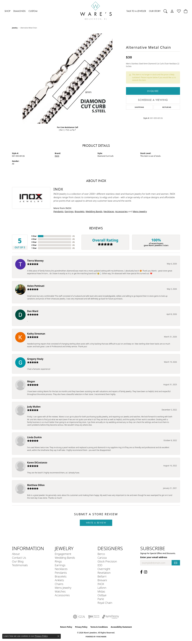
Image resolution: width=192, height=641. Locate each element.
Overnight (104, 569)
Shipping (139, 107)
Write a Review (96, 522)
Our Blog (18, 561)
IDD (100, 565)
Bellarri (102, 576)
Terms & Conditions (99, 627)
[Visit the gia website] (79, 616)
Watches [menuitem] (60, 591)
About (16, 554)
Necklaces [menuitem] (61, 569)
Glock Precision (107, 561)
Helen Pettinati (35, 285)
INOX (57, 156)
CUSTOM (33, 11)
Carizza (102, 558)
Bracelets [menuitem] (60, 576)
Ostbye (102, 595)
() (73, 236)
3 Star (34, 242)
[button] (165, 11)
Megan (31, 381)
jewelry (15, 28)
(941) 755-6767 (67, 130)
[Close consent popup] (58, 636)
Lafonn (102, 588)
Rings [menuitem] (58, 561)
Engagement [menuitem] (63, 554)
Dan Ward (32, 311)
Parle (101, 599)
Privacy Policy (81, 627)
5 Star (34, 236)
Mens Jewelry (140, 211)
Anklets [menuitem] (59, 580)
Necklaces (109, 211)
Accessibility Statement (121, 627)
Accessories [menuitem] (62, 595)
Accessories (121, 211)
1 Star (34, 248)
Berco (101, 554)
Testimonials (20, 565)
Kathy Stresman (36, 333)
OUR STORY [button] (154, 11)
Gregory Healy (35, 358)
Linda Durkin (34, 437)
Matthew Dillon (36, 485)
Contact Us (19, 558)
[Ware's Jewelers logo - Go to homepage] (96, 11)
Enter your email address (153, 557)
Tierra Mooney (35, 260)
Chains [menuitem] (59, 584)
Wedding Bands (94, 211)
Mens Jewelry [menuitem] (63, 588)
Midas (101, 591)
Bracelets (79, 211)
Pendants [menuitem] (61, 573)
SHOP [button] (7, 11)
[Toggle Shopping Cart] (186, 11)
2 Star (34, 245)
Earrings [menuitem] (60, 565)
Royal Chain (105, 603)
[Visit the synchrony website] (110, 616)
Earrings (69, 211)
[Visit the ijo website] (93, 616)
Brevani (102, 580)
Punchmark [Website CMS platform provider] (101, 637)
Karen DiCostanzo (37, 462)
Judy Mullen (33, 406)
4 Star (34, 239)
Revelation (104, 573)
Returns (166, 107)
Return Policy (66, 627)
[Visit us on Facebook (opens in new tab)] (141, 572)
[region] (67, 78)
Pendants (58, 211)
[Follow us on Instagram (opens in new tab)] (145, 572)
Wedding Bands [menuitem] (65, 558)
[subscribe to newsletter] (176, 563)
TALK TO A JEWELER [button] (136, 11)
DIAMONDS (19, 11)
